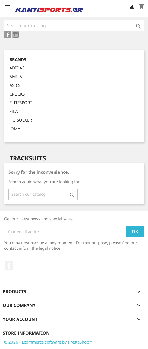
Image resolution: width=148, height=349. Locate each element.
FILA (14, 111)
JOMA (15, 128)
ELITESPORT (21, 102)
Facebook (9, 265)
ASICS (15, 85)
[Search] (74, 25)
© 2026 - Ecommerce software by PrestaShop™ (48, 342)
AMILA (16, 76)
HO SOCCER (21, 120)
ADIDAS (17, 68)
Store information (26, 333)
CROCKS (17, 94)
